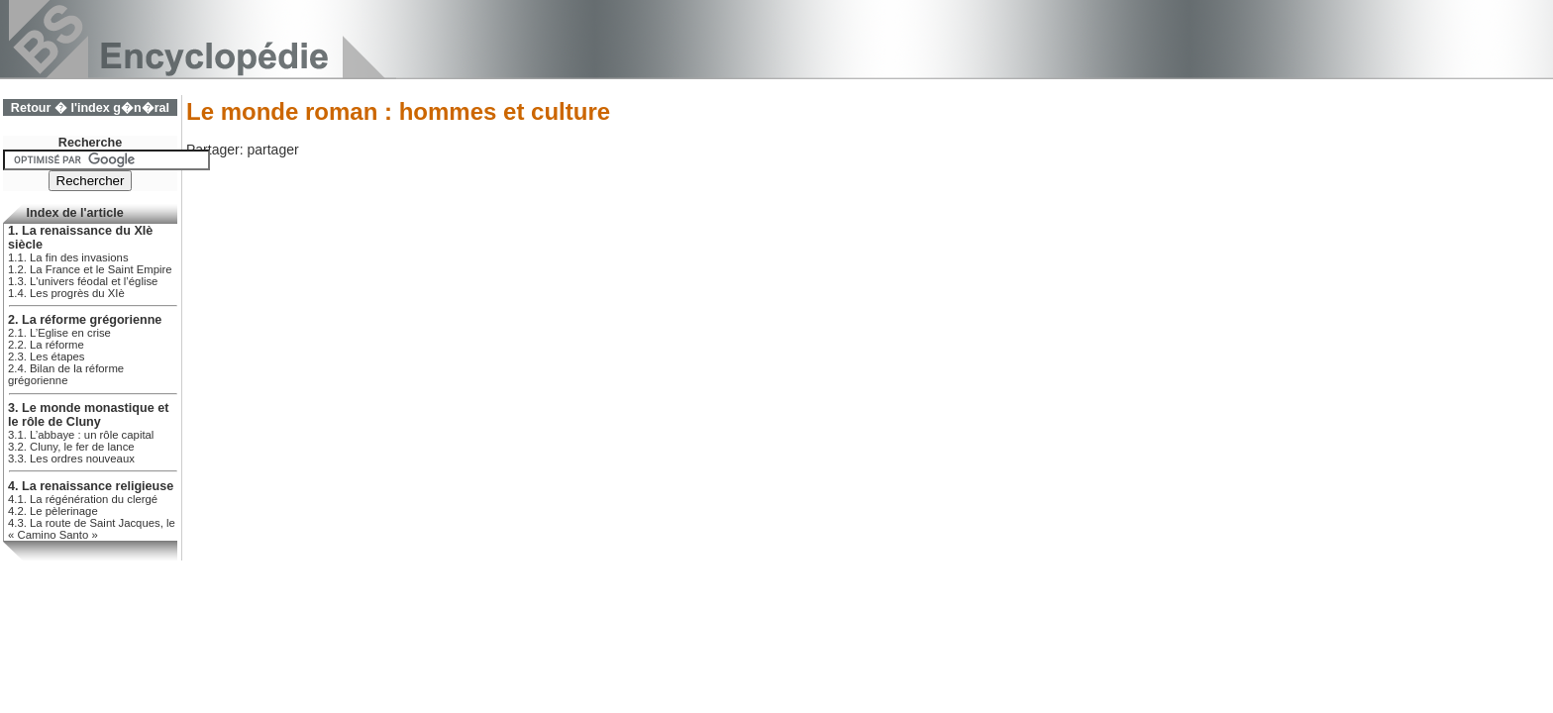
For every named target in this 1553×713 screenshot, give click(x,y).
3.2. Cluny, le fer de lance (71, 447)
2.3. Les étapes (46, 356)
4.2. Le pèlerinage (53, 511)
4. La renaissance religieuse (90, 486)
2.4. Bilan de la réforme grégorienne (66, 374)
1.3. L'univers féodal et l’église (82, 281)
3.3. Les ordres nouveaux (71, 458)
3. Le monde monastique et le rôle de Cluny (88, 415)
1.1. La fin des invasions (68, 257)
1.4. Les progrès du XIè (66, 293)
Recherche (90, 143)
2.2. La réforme (46, 345)
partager (272, 149)
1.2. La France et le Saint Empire (90, 269)
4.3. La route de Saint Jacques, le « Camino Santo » (91, 529)
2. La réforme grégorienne (84, 320)
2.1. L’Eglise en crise (59, 333)
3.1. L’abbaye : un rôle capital (81, 435)
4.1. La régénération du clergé (82, 499)
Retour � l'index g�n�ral (90, 108)
